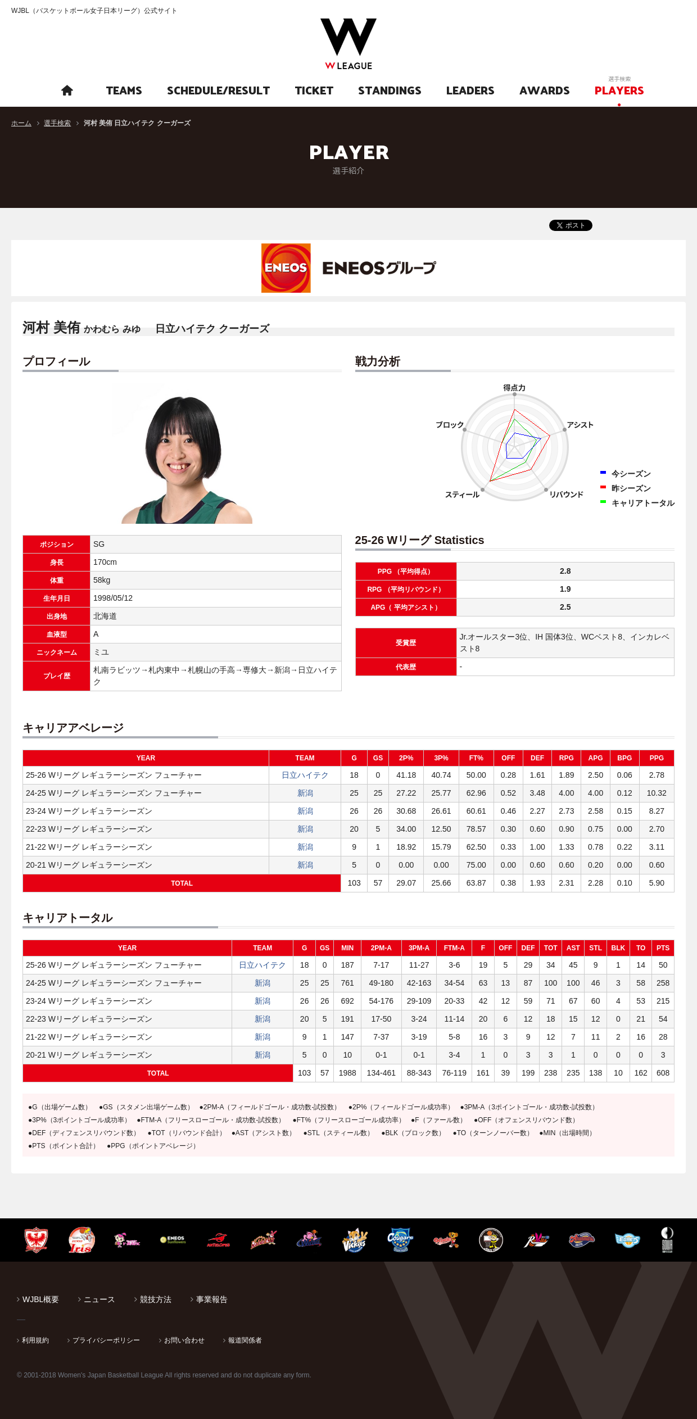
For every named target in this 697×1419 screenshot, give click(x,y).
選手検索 (57, 123)
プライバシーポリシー (106, 1340)
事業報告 (212, 1299)
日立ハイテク (305, 774)
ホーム (21, 123)
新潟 (305, 792)
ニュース (99, 1299)
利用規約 (35, 1340)
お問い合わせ (184, 1340)
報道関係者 (245, 1340)
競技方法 (155, 1299)
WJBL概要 (40, 1299)
